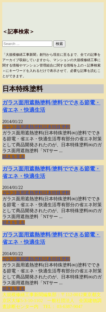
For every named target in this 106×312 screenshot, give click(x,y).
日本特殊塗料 (56, 126)
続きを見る (13, 156)
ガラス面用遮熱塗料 (22, 126)
